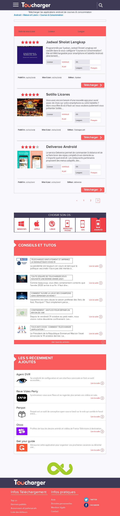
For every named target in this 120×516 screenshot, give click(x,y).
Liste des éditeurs (19, 512)
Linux (52, 224)
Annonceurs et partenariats (24, 508)
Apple (37, 224)
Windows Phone (67, 225)
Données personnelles (61, 503)
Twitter (93, 500)
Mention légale (58, 507)
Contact (54, 511)
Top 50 (14, 500)
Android (98, 224)
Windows (21, 224)
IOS (83, 224)
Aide (53, 499)
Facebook (94, 505)
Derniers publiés (18, 504)
